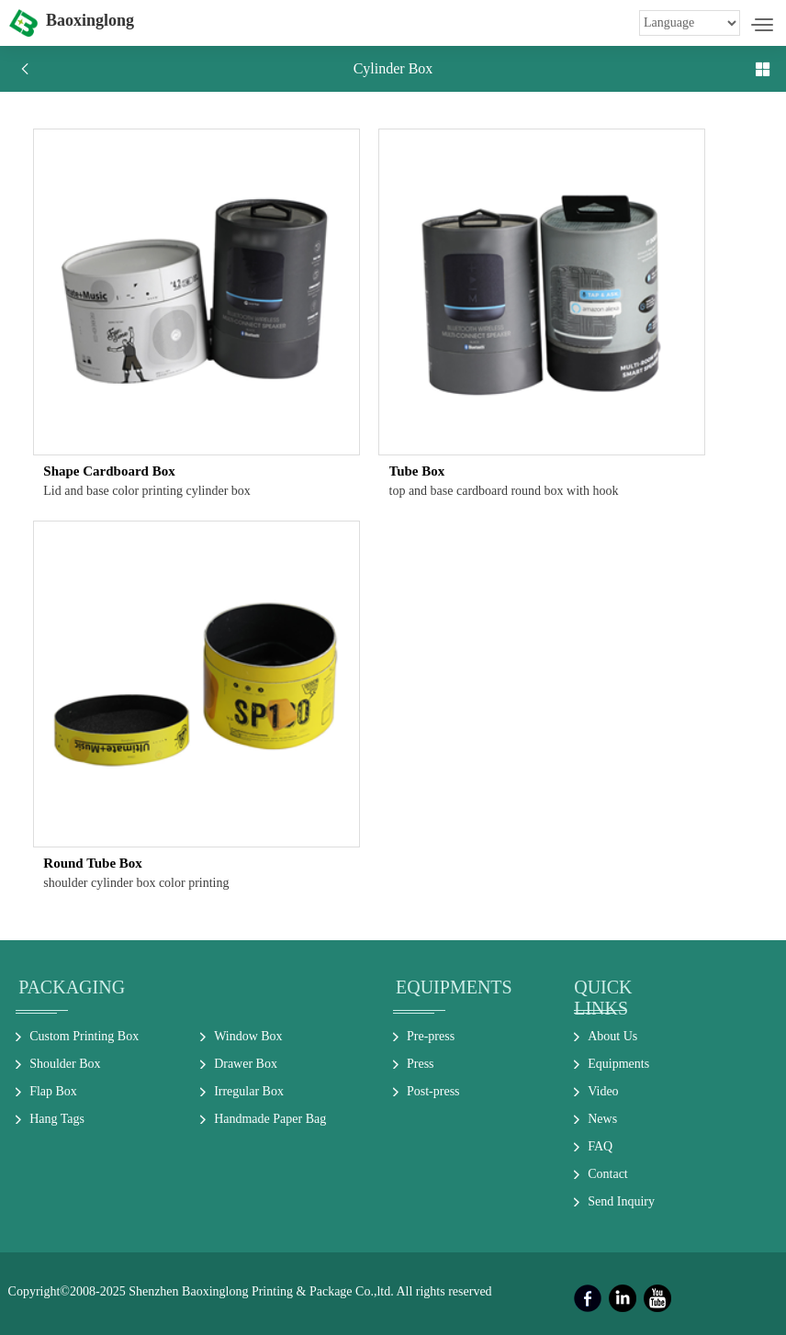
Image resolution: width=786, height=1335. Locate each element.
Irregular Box (249, 1091)
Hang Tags (56, 1119)
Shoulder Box (64, 1064)
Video (603, 1091)
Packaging (71, 987)
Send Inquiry (621, 1201)
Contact (608, 1174)
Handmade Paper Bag (270, 1119)
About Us (612, 1036)
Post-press (433, 1091)
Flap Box (53, 1091)
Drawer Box (245, 1064)
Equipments (454, 987)
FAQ (600, 1146)
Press (420, 1064)
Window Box (248, 1036)
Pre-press (431, 1036)
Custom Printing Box (84, 1036)
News (602, 1119)
